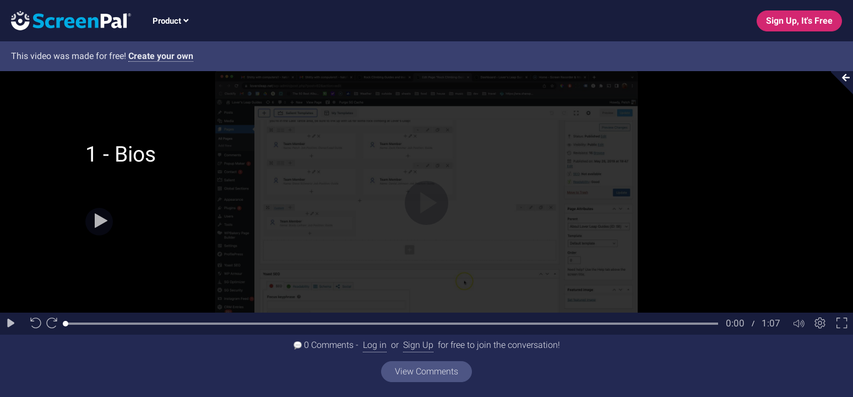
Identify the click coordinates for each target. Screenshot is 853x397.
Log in (375, 345)
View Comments (426, 371)
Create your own (160, 56)
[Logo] (65, 20)
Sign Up (418, 345)
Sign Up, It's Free (799, 20)
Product (170, 21)
